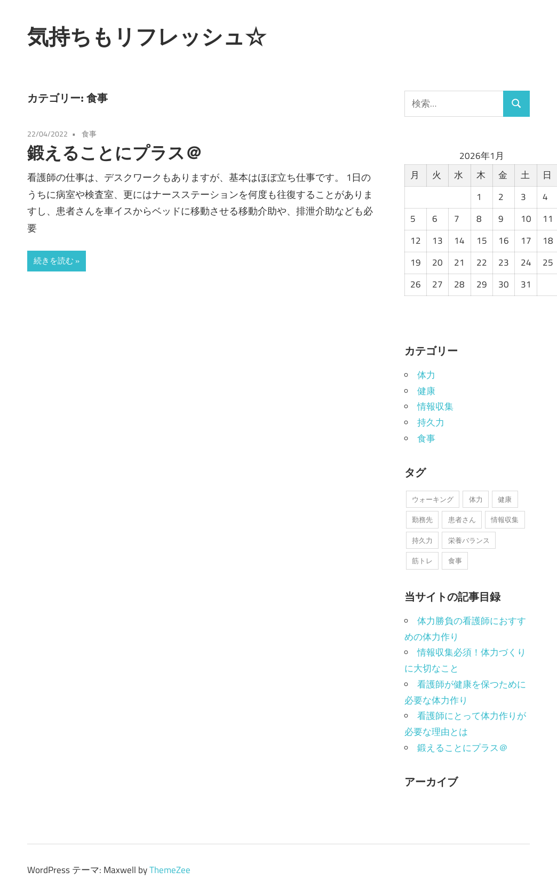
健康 (426, 391)
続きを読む (54, 260)
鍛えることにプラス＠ (114, 152)
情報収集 (435, 406)
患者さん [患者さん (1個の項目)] (462, 519)
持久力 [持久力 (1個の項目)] (422, 540)
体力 (426, 375)
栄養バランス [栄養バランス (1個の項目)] (469, 540)
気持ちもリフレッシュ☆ (146, 36)
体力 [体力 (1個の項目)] (476, 499)
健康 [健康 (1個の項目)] (505, 499)
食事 (89, 133)
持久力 (430, 422)
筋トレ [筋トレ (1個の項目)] (422, 560)
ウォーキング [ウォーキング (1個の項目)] (432, 499)
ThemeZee (169, 870)
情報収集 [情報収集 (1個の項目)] (505, 519)
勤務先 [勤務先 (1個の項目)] (422, 519)
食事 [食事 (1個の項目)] (455, 560)
